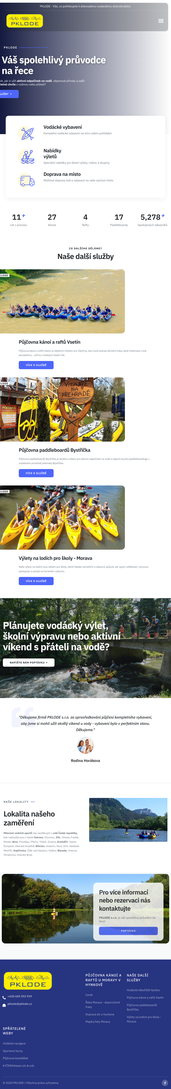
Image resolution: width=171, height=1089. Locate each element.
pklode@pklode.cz (20, 1004)
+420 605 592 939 (20, 996)
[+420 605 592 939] (4, 997)
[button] (161, 21)
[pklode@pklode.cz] (4, 1005)
